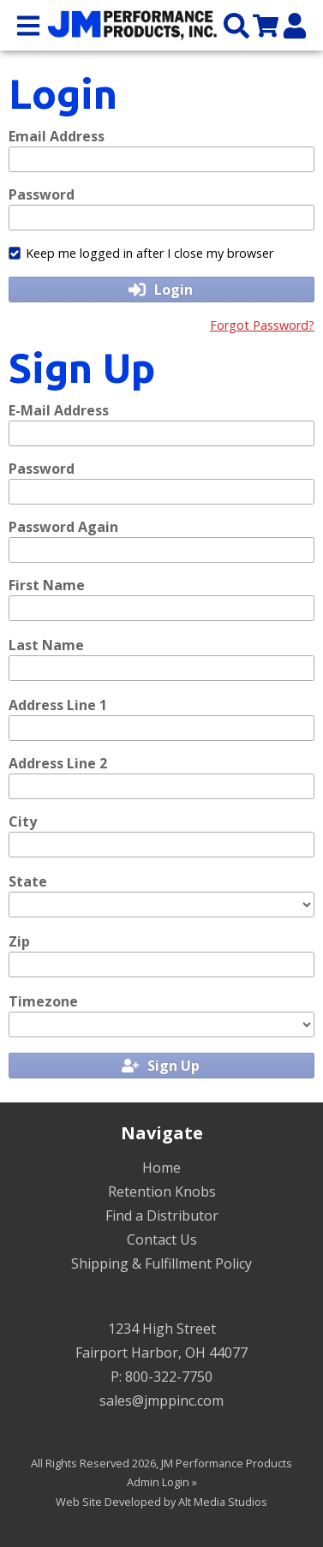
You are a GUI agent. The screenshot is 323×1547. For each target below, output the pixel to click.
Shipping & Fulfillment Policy (161, 1263)
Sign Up (161, 1065)
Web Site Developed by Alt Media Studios (161, 1501)
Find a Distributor (161, 1215)
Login (161, 289)
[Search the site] (236, 24)
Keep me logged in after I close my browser (141, 253)
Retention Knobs (162, 1191)
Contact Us (162, 1239)
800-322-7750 (168, 1376)
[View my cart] (265, 24)
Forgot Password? (262, 325)
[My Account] (294, 24)
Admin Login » (162, 1482)
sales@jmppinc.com (161, 1400)
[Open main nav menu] (28, 24)
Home (161, 1167)
